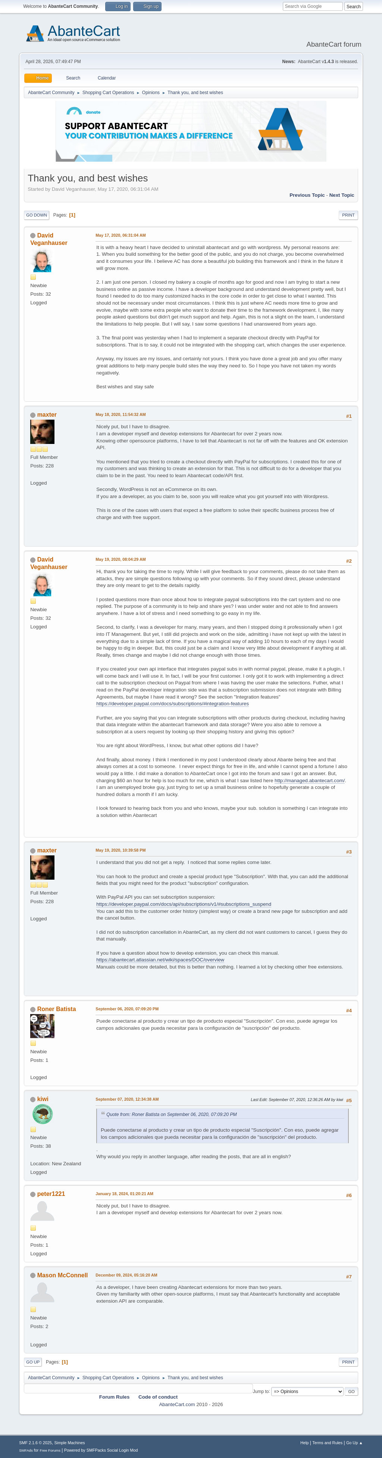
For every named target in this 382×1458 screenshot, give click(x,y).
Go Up (33, 1362)
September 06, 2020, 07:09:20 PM (127, 1009)
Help (304, 1442)
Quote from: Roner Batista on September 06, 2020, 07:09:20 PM (171, 1114)
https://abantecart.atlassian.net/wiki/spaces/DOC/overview (160, 960)
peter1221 (51, 1194)
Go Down (36, 215)
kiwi (42, 1099)
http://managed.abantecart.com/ (310, 780)
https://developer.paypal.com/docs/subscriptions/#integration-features (172, 703)
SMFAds (26, 1450)
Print (348, 215)
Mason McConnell (62, 1275)
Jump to (261, 1391)
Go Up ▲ (354, 1442)
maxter (47, 414)
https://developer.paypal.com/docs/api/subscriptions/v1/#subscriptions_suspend (183, 904)
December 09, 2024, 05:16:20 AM (126, 1275)
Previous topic (307, 195)
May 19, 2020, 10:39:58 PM (120, 850)
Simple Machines (69, 1442)
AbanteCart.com (177, 1404)
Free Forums (50, 1450)
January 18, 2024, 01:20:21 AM (124, 1193)
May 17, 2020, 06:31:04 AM (120, 235)
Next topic (341, 195)
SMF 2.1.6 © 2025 (35, 1442)
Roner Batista (56, 1009)
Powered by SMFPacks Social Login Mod (101, 1450)
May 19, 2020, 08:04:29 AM (120, 559)
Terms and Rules (327, 1442)
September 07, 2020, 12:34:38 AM (127, 1099)
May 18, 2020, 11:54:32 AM (120, 414)
